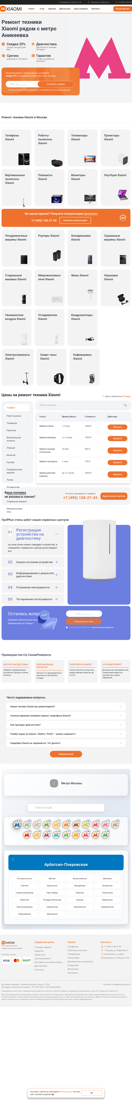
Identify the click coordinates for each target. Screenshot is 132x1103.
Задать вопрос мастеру (113, 592)
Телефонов (73, 1043)
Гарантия (52, 9)
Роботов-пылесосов (77, 1046)
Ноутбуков (73, 1069)
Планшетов (73, 1061)
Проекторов (73, 1054)
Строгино (24, 982)
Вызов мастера (122, 9)
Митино (52, 975)
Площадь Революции (52, 996)
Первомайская (24, 1010)
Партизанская (80, 1003)
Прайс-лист (40, 1051)
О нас (42, 9)
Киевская (80, 989)
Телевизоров (74, 1050)
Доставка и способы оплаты (48, 1058)
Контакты (96, 9)
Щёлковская (52, 1010)
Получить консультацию (75, 220)
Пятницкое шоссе (24, 975)
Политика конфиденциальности (116, 1081)
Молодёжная (79, 982)
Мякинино (107, 975)
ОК (91, 1093)
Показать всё (66, 850)
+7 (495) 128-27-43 (124, 2)
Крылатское (52, 982)
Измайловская (107, 1003)
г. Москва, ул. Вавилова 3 (98, 2)
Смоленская (107, 989)
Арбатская (24, 996)
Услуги (32, 9)
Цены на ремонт (81, 9)
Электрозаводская (24, 1003)
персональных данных (103, 723)
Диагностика (64, 9)
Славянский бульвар (24, 989)
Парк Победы (52, 989)
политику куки (66, 1092)
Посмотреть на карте (114, 1050)
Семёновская (52, 1003)
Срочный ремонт (43, 1054)
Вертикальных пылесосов (80, 1057)
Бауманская (107, 996)
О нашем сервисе (43, 1043)
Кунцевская (107, 982)
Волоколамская (79, 975)
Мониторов (73, 1065)
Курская (79, 996)
